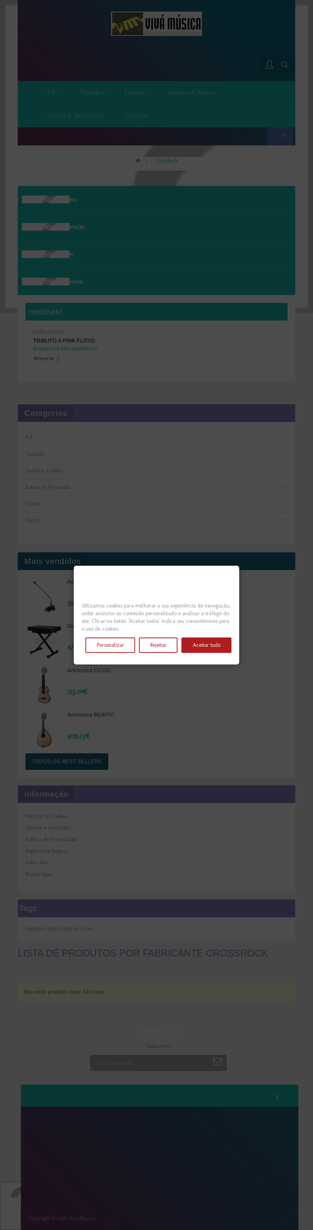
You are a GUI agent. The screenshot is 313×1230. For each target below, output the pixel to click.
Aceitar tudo (206, 645)
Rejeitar (158, 645)
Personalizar (110, 645)
